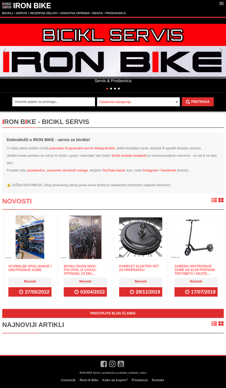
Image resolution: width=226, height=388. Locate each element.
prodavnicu (36, 170)
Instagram (150, 170)
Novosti (17, 201)
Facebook (168, 170)
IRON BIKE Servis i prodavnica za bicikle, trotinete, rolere (113, 372)
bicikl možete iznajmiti (129, 155)
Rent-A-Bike (89, 380)
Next (221, 51)
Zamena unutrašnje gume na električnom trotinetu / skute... (195, 269)
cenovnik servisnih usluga (67, 170)
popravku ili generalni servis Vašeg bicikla (82, 148)
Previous (5, 51)
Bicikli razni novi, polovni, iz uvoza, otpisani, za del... (80, 269)
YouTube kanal (113, 170)
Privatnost (140, 380)
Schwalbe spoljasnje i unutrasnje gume (29, 268)
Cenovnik (68, 380)
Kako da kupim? (115, 380)
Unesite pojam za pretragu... (36, 101)
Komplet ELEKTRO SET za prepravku (139, 268)
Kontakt (158, 380)
